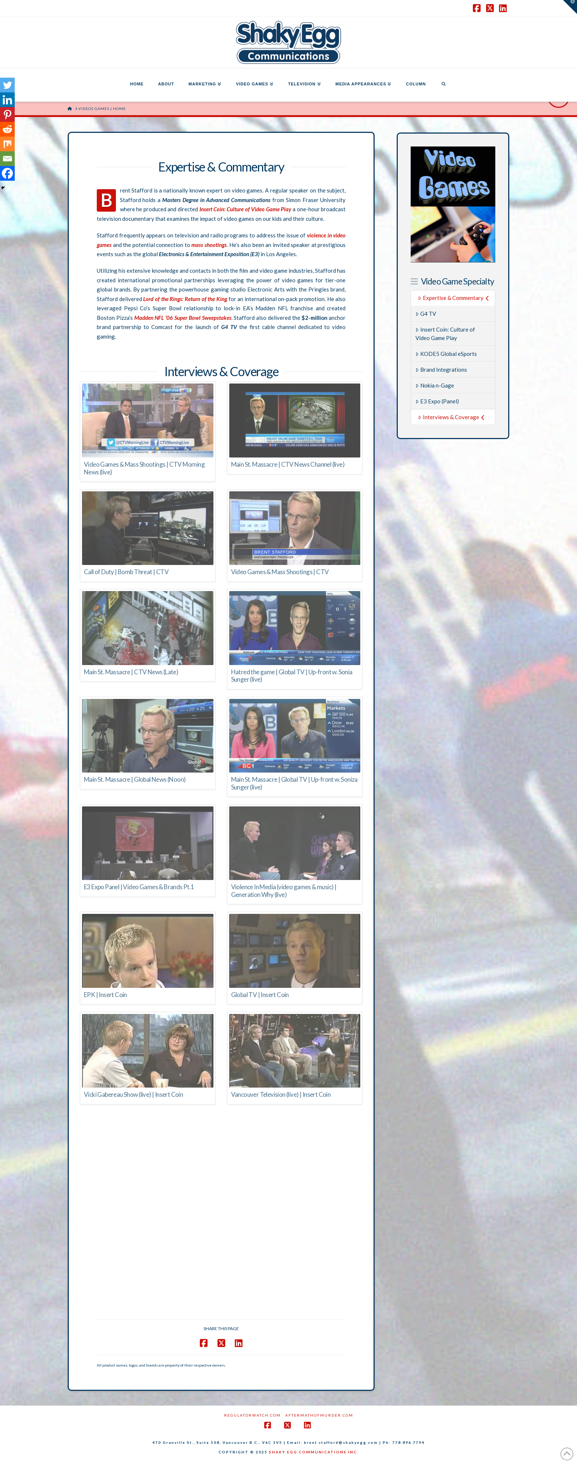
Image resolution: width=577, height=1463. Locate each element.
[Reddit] (7, 129)
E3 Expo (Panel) (437, 401)
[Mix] (7, 144)
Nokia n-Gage (434, 385)
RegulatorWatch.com (252, 1415)
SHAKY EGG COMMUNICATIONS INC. (313, 1452)
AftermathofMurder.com (319, 1415)
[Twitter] (7, 85)
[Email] (7, 158)
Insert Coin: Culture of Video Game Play (445, 333)
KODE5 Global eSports (446, 353)
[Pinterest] (7, 114)
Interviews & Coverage (451, 417)
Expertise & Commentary (453, 297)
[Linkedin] (7, 99)
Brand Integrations (441, 369)
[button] (570, 7)
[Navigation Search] (443, 85)
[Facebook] (7, 173)
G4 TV (425, 313)
